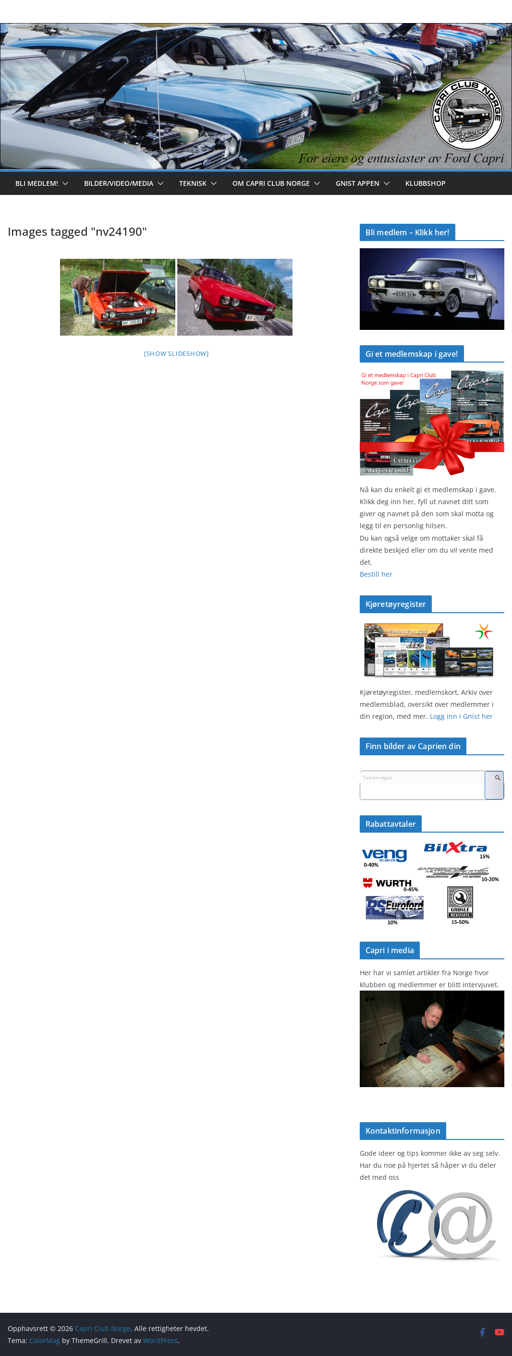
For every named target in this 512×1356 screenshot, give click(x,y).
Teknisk (193, 183)
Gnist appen (357, 183)
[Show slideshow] (176, 353)
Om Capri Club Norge (271, 183)
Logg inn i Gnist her (460, 716)
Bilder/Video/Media (118, 183)
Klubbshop (425, 183)
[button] (63, 183)
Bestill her (376, 574)
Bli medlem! (36, 183)
